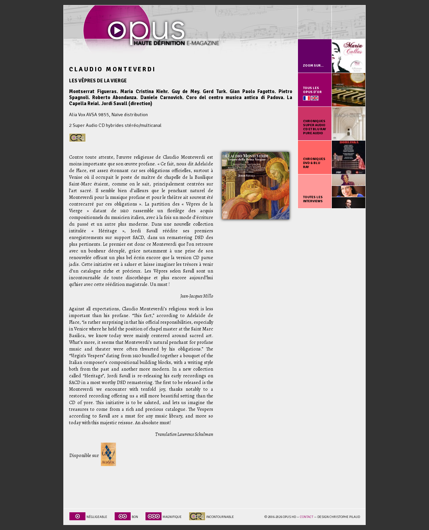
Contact (306, 517)
